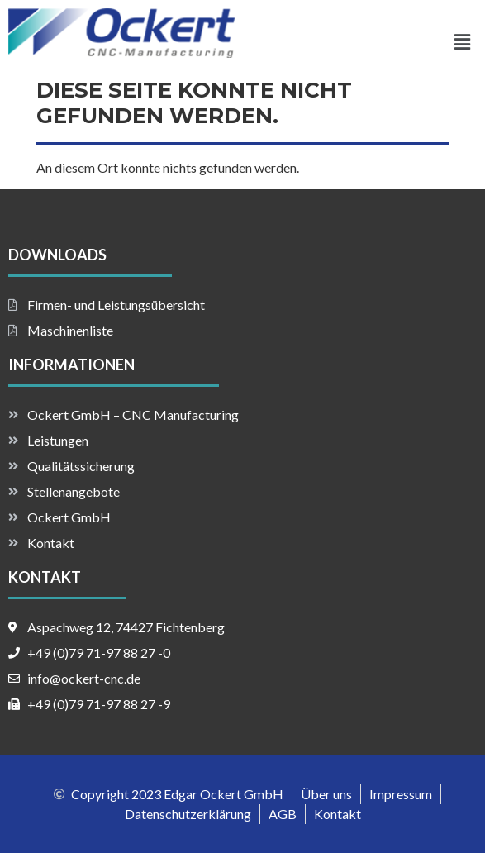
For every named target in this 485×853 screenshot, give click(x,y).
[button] (463, 41)
